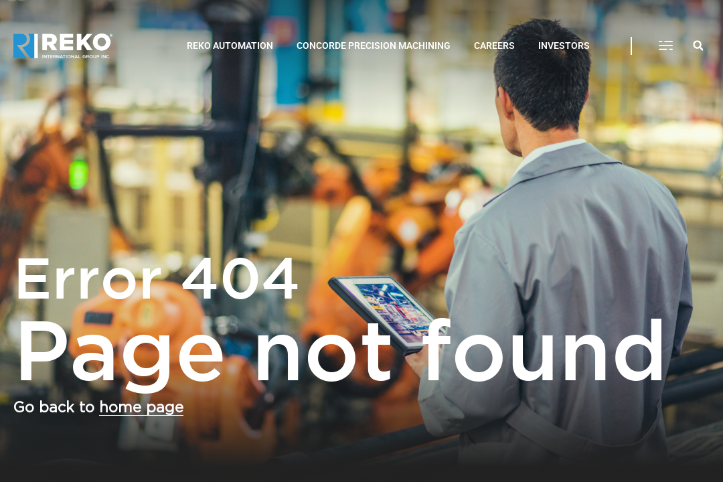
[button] (666, 46)
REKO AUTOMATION (230, 45)
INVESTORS (564, 45)
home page (141, 407)
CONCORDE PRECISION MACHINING (374, 45)
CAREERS (494, 45)
